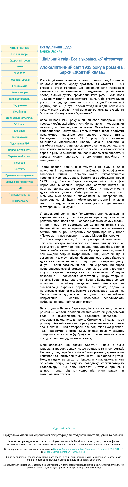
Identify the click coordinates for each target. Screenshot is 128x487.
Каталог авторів (19, 47)
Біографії (19, 130)
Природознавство (19, 194)
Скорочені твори (19, 60)
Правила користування (19, 175)
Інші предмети (19, 201)
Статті (19, 66)
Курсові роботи (64, 428)
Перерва (19, 162)
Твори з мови (19, 137)
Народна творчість (19, 149)
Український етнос (19, 156)
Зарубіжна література (19, 181)
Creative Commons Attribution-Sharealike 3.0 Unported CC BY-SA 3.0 (88, 449)
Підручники (19, 105)
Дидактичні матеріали (19, 118)
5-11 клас (19, 124)
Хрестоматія (19, 86)
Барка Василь (51, 51)
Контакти (19, 169)
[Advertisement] (64, 21)
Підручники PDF (19, 143)
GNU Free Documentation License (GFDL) (65, 452)
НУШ (20, 188)
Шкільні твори (19, 54)
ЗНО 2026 (19, 73)
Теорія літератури (19, 98)
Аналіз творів (19, 92)
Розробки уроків (19, 79)
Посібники (19, 111)
